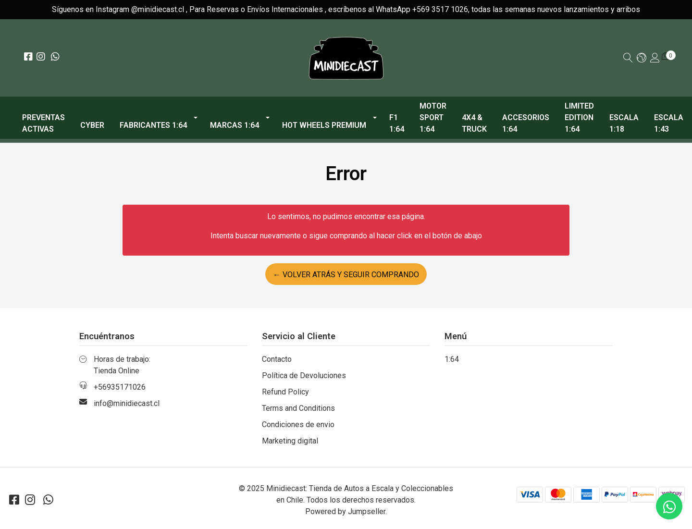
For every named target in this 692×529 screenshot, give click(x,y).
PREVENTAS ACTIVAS (43, 123)
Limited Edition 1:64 (579, 117)
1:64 (452, 359)
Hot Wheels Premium (324, 125)
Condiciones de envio (298, 424)
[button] (641, 58)
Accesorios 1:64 (525, 123)
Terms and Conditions (298, 408)
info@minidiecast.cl (127, 403)
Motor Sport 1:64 (433, 117)
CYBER (92, 125)
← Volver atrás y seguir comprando (346, 274)
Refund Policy (285, 391)
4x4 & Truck (474, 123)
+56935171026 (120, 387)
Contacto (277, 359)
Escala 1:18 (624, 123)
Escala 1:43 (668, 123)
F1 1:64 (396, 123)
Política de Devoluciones (304, 375)
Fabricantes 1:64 (153, 125)
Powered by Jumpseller (345, 511)
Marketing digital (290, 440)
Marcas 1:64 (234, 125)
